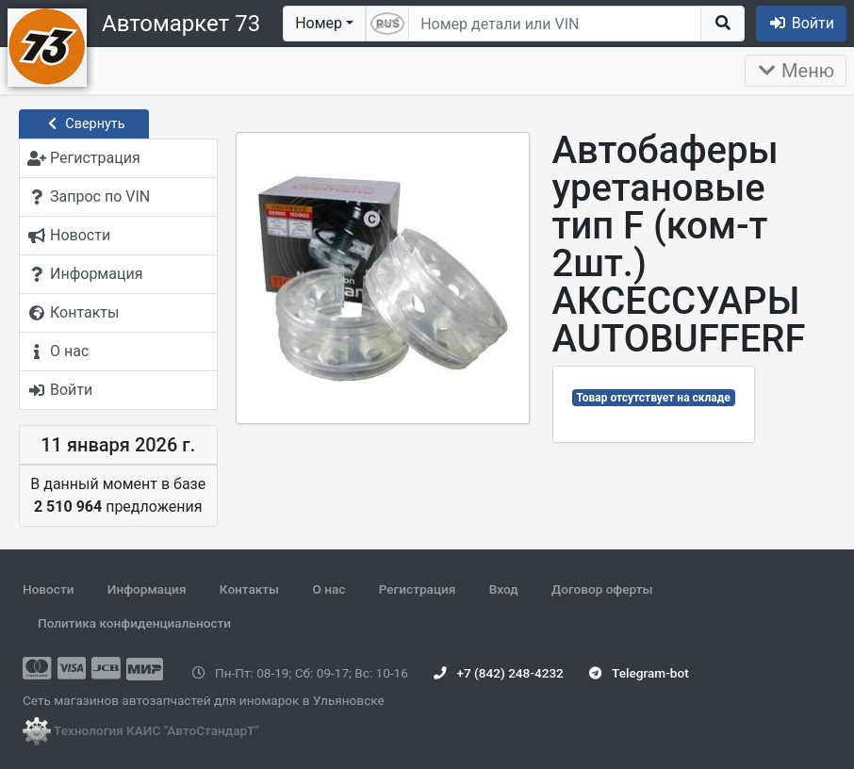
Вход (503, 589)
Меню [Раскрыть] (795, 70)
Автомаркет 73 (181, 23)
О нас (328, 589)
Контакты (249, 589)
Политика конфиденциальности (134, 622)
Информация (147, 589)
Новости (48, 589)
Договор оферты (601, 589)
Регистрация (417, 589)
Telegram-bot (638, 672)
